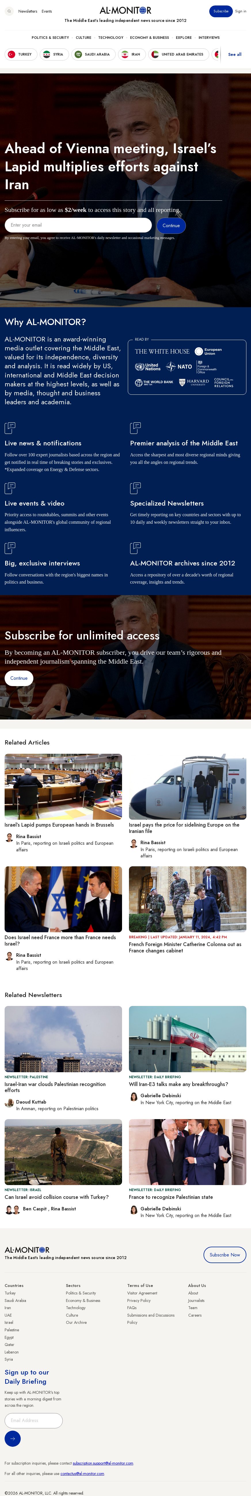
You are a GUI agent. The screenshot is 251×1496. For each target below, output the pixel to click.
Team (192, 1308)
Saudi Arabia (15, 1300)
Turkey (10, 1293)
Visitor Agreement (142, 1293)
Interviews (209, 37)
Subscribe (221, 11)
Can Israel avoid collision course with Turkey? (57, 1197)
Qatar (9, 1344)
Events (47, 11)
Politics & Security (50, 37)
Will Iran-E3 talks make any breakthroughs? (178, 1084)
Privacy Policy (139, 1300)
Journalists (196, 1300)
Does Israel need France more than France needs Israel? (60, 941)
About (193, 1293)
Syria (9, 1359)
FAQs (131, 1308)
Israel (9, 1322)
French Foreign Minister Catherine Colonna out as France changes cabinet (185, 947)
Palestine (12, 1330)
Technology (110, 37)
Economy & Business (149, 37)
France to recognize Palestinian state (171, 1197)
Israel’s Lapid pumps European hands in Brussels (59, 825)
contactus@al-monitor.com (82, 1473)
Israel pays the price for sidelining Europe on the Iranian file (184, 828)
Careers (194, 1315)
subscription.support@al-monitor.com (103, 1463)
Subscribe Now (225, 1255)
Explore (184, 37)
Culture (83, 37)
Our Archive (76, 1322)
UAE (8, 1315)
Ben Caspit (35, 1208)
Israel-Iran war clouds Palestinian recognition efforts (55, 1087)
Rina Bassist (63, 1208)
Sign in (240, 11)
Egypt (9, 1337)
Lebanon (12, 1352)
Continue (19, 678)
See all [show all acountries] (235, 54)
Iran (8, 1308)
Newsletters (27, 11)
